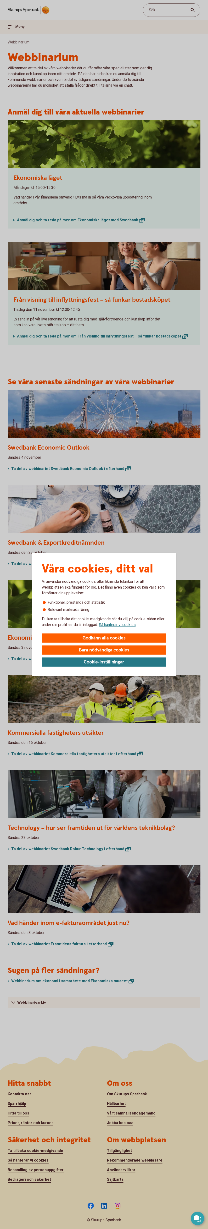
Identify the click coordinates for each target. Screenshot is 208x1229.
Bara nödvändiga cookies (104, 650)
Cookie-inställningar (104, 662)
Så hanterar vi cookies (117, 624)
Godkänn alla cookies (104, 638)
